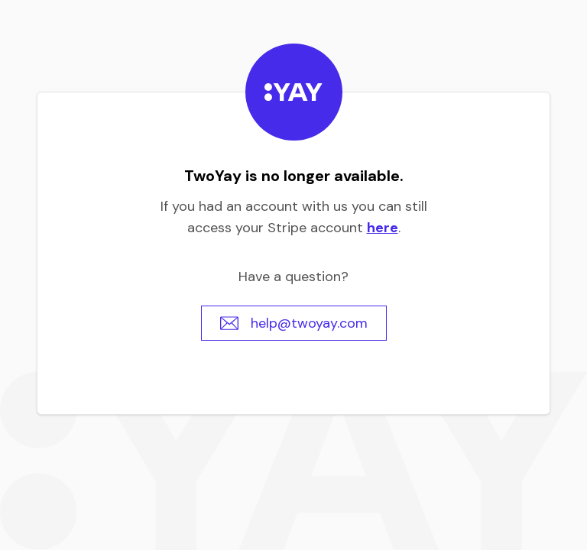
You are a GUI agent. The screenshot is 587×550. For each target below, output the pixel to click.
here (382, 227)
